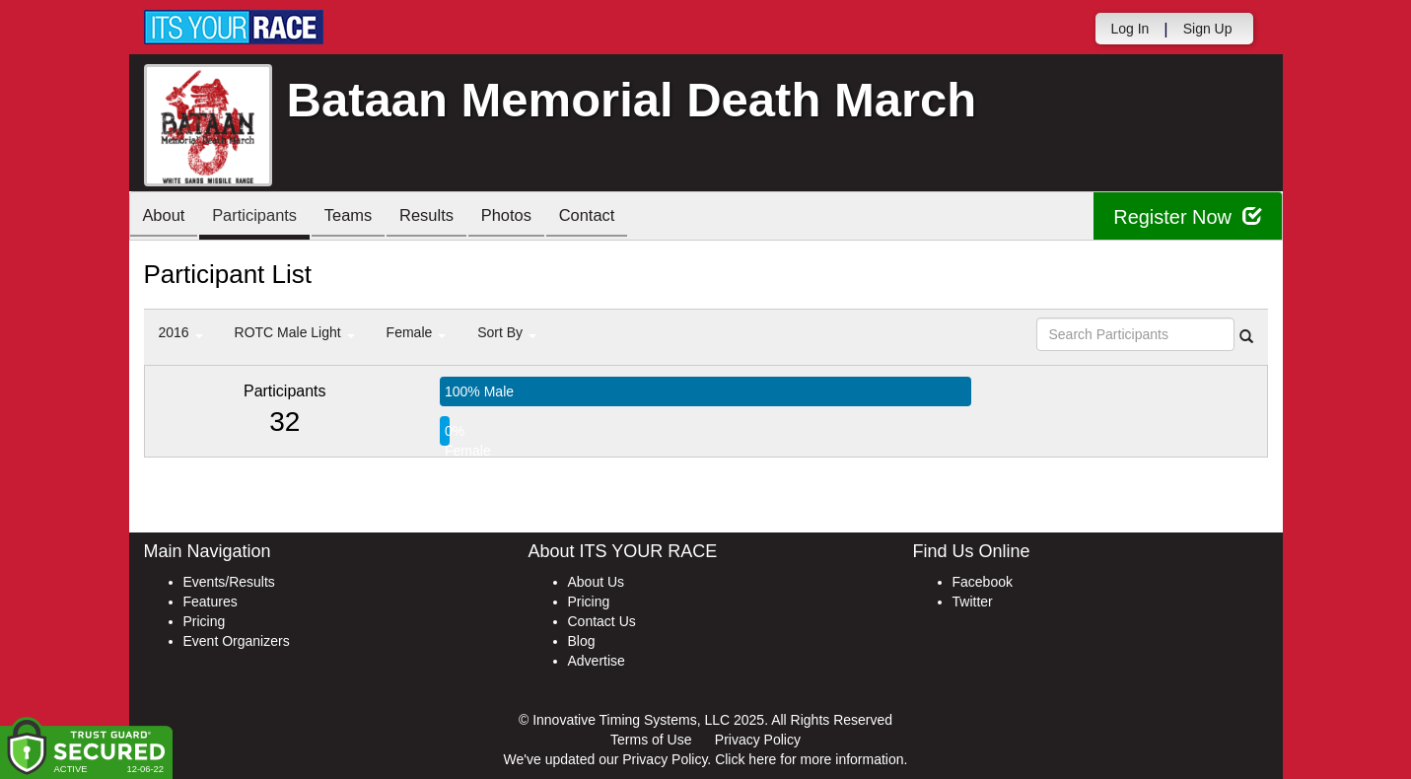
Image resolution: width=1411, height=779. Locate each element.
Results (444, 217)
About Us (596, 582)
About (166, 217)
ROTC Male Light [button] (295, 332)
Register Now (1187, 216)
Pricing (204, 621)
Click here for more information (809, 759)
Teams (361, 217)
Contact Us (602, 621)
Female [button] (417, 332)
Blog (582, 641)
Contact (616, 217)
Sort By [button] (506, 332)
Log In (1129, 28)
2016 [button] (181, 332)
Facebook (982, 582)
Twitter (972, 601)
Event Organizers (236, 641)
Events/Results (229, 582)
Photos (529, 217)
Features (210, 601)
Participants (262, 217)
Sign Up (1208, 28)
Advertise (596, 661)
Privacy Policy (758, 739)
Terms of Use (650, 739)
